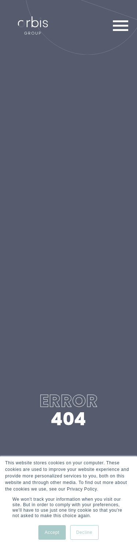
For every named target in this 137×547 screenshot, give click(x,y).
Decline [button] (84, 532)
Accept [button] (52, 532)
